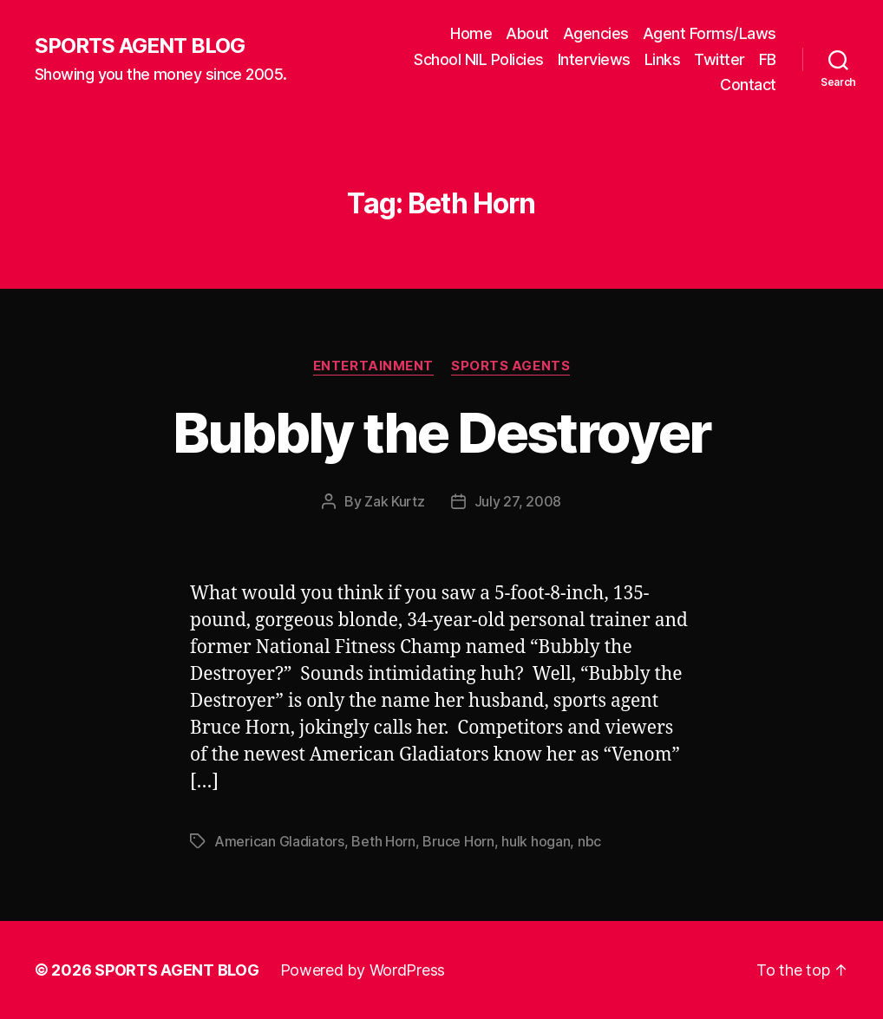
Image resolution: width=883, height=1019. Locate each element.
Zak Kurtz (394, 501)
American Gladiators (279, 841)
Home (471, 33)
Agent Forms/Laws (709, 33)
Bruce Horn (458, 841)
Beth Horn (383, 841)
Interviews (594, 59)
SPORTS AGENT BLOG (140, 46)
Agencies (596, 33)
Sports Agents (510, 366)
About (527, 33)
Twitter (719, 59)
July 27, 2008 (518, 501)
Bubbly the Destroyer (442, 432)
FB (767, 59)
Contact (748, 84)
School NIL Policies (479, 59)
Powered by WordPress (363, 970)
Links (662, 59)
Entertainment (373, 366)
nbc (589, 841)
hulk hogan (535, 841)
